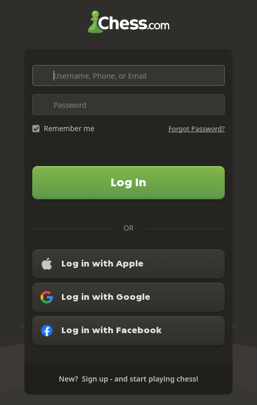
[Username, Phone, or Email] (128, 75)
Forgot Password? (197, 128)
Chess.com (128, 21)
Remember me (69, 128)
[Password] (128, 104)
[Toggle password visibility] (214, 104)
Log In (128, 182)
